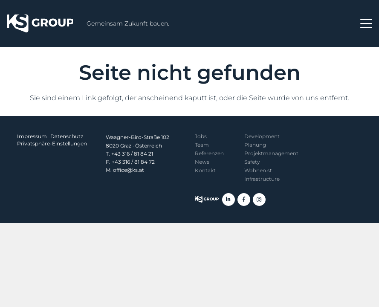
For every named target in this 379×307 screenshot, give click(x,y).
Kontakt (205, 170)
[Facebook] (243, 199)
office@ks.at (128, 170)
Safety (252, 162)
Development (262, 136)
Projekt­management (271, 153)
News (202, 162)
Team (202, 145)
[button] (366, 23)
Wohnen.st (258, 170)
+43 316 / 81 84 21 (132, 154)
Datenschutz (66, 136)
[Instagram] (259, 199)
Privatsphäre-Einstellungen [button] (52, 143)
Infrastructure (262, 179)
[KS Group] (40, 23)
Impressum (32, 136)
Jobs (201, 136)
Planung (255, 145)
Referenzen (209, 153)
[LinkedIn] (228, 199)
